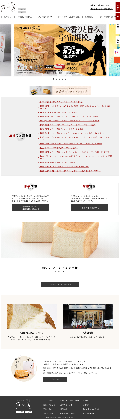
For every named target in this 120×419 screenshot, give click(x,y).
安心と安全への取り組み (69, 17)
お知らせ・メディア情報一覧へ (61, 284)
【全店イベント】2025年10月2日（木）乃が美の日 (58, 148)
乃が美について (45, 17)
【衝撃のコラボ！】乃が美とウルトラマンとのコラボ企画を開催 (64, 167)
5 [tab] (66, 79)
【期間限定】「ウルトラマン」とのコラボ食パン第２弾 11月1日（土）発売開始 (70, 144)
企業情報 (22, 9)
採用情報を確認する (90, 208)
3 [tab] (60, 79)
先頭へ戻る (118, 40)
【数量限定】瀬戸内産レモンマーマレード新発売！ (59, 112)
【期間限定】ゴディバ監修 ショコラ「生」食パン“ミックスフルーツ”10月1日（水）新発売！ (75, 152)
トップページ (48, 401)
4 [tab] (63, 79)
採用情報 (63, 409)
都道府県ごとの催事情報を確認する (31, 208)
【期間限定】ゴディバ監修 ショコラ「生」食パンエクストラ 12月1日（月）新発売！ (72, 133)
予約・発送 (47, 409)
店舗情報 (89, 17)
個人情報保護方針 (89, 413)
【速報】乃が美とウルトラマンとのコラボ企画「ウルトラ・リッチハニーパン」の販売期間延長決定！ (76, 157)
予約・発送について (107, 17)
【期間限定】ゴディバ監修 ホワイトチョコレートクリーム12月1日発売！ (67, 125)
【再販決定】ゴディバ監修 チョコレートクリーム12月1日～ (62, 129)
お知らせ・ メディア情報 (70, 401)
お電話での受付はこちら (99, 5)
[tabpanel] (60, 49)
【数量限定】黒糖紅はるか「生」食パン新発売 (57, 162)
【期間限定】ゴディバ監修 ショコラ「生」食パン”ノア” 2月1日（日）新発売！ (69, 116)
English (22, 12)
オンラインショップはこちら (101, 9)
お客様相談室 (118, 23)
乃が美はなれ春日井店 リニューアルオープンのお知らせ (61, 102)
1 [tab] (54, 79)
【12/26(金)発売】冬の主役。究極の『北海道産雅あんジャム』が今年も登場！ (69, 121)
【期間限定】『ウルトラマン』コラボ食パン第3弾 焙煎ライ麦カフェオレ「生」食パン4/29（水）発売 (74, 107)
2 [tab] (57, 79)
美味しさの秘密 (25, 17)
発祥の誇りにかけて (68, 413)
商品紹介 (8, 17)
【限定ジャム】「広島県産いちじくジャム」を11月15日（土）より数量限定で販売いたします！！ (74, 138)
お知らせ (118, 6)
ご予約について (56, 379)
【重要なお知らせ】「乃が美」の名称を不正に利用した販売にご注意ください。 (70, 171)
